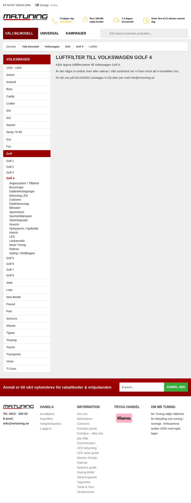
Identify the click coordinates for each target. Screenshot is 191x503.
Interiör (13, 232)
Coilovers (15, 199)
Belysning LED (18, 195)
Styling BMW (85, 472)
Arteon (10, 74)
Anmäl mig (176, 387)
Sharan (27, 325)
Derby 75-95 (27, 132)
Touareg (11, 340)
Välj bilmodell (20, 33)
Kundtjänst (47, 414)
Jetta (27, 282)
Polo (27, 311)
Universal (51, 33)
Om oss (82, 414)
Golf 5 (27, 258)
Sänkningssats (18, 220)
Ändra (54, 5)
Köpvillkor (46, 418)
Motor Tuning (29, 245)
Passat (27, 304)
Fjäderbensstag (19, 203)
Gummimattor (86, 443)
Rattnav (14, 249)
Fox (27, 146)
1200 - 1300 (13, 67)
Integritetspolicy (50, 423)
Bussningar (16, 187)
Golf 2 (27, 166)
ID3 (8, 118)
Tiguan (27, 332)
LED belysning (87, 448)
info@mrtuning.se (16, 423)
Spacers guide (87, 467)
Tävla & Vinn (85, 487)
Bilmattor (14, 207)
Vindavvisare (85, 491)
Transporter (27, 354)
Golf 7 (27, 269)
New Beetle (27, 297)
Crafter (10, 103)
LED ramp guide (88, 453)
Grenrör (14, 224)
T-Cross (11, 368)
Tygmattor (84, 482)
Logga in (46, 428)
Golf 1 (27, 161)
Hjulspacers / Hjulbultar (24, 228)
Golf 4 (27, 178)
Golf (27, 153)
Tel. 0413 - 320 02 (15, 413)
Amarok (11, 82)
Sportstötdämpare (20, 216)
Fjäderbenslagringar (22, 191)
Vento (27, 361)
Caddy (27, 96)
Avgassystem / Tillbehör (24, 183)
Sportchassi (16, 212)
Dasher (27, 125)
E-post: (8, 418)
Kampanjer (76, 33)
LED (12, 236)
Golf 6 (27, 263)
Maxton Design (87, 457)
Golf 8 (10, 275)
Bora (27, 89)
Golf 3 (27, 172)
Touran (27, 347)
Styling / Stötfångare (22, 253)
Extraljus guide (87, 428)
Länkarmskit (17, 240)
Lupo (27, 289)
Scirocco (27, 318)
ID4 (8, 110)
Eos (27, 139)
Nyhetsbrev (84, 418)
